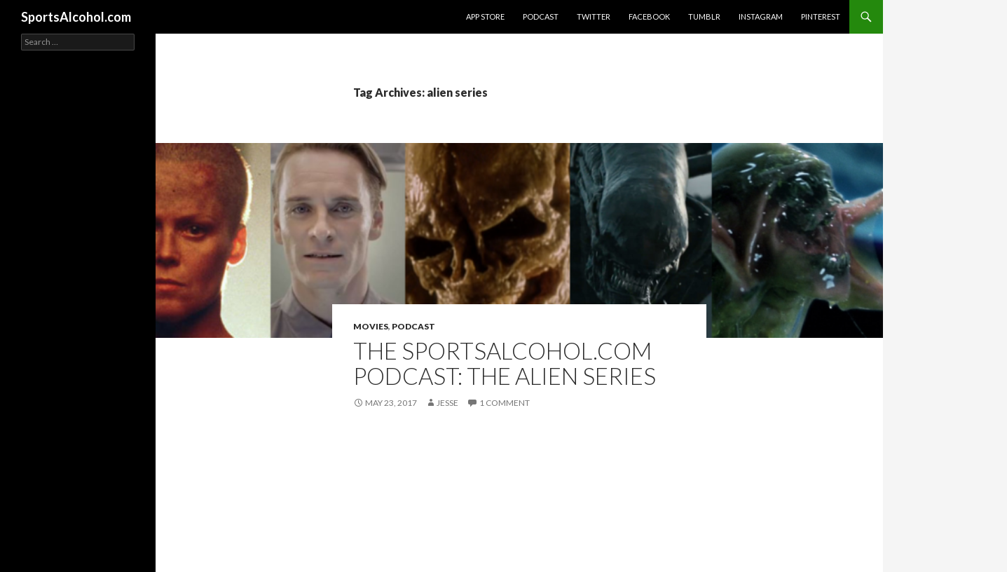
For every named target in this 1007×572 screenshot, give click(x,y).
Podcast (541, 16)
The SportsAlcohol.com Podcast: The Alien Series (504, 363)
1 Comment (504, 402)
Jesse (447, 402)
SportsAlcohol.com (76, 17)
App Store (485, 16)
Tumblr (704, 16)
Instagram (761, 16)
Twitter (593, 16)
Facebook (649, 16)
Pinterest (820, 16)
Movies (370, 326)
